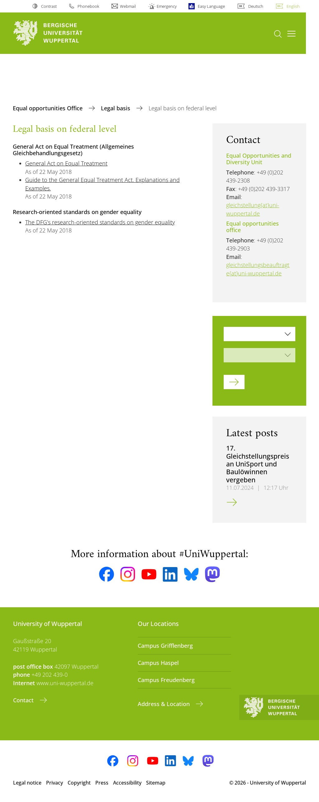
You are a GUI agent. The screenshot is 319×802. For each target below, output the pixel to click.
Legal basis (116, 108)
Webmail (128, 6)
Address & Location (164, 704)
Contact (24, 700)
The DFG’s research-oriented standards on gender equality (100, 222)
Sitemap (155, 782)
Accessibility (127, 782)
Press (101, 782)
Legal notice (27, 782)
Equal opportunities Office (48, 108)
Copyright (79, 782)
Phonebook (88, 6)
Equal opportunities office (252, 227)
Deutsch (255, 6)
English (293, 6)
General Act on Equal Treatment (66, 163)
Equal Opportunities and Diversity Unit (258, 159)
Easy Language (211, 6)
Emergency (167, 6)
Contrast (49, 6)
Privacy (54, 782)
